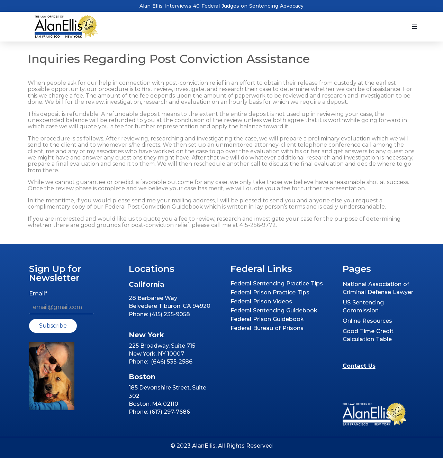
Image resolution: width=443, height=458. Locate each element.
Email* (38, 293)
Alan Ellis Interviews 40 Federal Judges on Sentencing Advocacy (221, 6)
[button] (414, 26)
